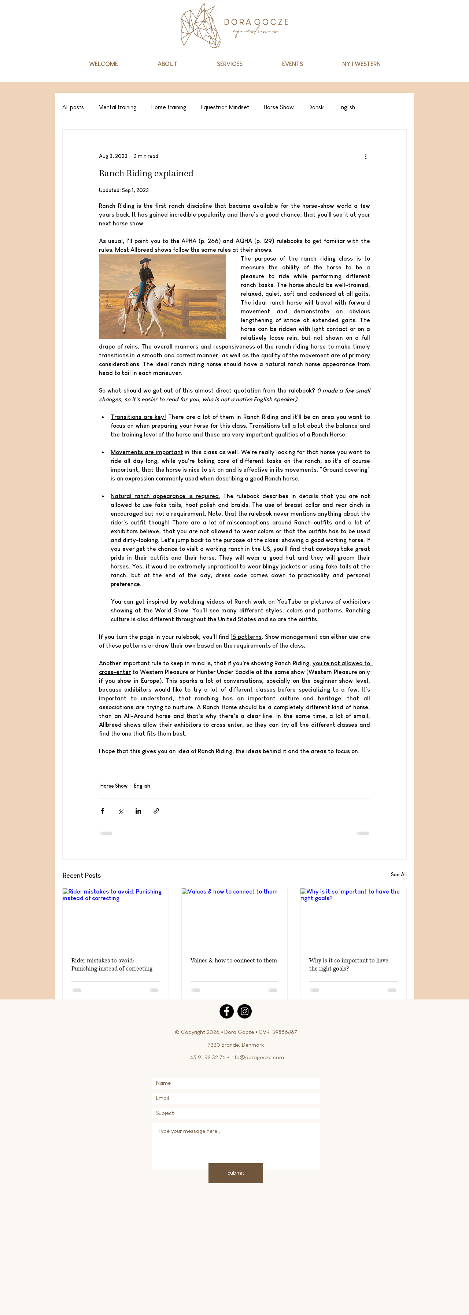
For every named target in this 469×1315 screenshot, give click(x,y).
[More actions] (365, 156)
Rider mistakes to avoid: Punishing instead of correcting (111, 965)
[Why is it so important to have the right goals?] (353, 918)
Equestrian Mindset (225, 107)
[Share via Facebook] (102, 810)
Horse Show (279, 107)
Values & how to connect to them (234, 961)
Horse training (169, 107)
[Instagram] (244, 1011)
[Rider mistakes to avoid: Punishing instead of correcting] (116, 918)
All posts (73, 107)
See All (399, 874)
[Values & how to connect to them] (235, 918)
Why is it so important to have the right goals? (348, 965)
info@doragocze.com (257, 1057)
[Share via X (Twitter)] (120, 810)
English (347, 107)
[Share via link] (156, 810)
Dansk (316, 107)
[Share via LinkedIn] (138, 810)
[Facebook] (226, 1011)
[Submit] (235, 1173)
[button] (229, 64)
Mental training (118, 107)
